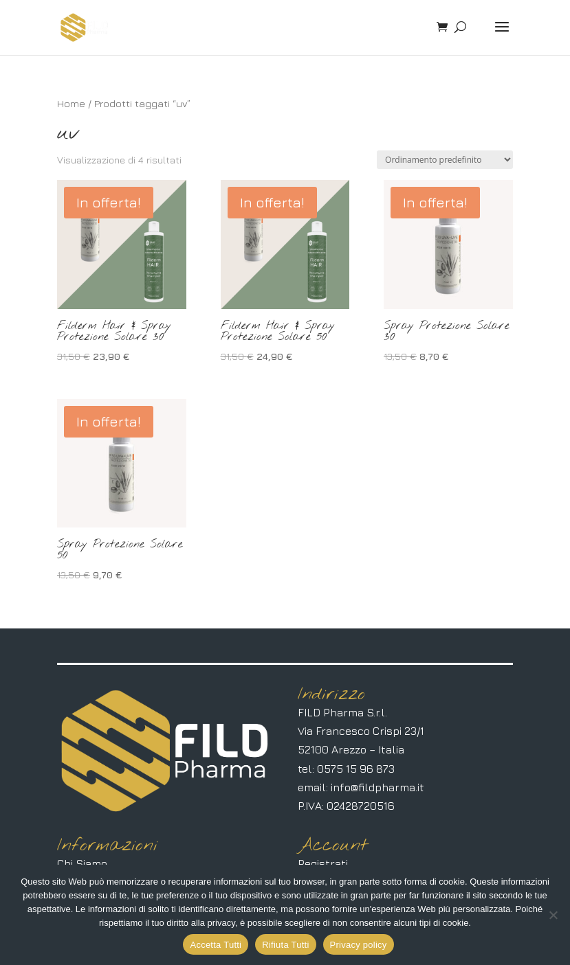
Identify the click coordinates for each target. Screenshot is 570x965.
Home (71, 103)
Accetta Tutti (215, 945)
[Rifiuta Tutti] (553, 915)
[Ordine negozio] (445, 159)
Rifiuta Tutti (285, 945)
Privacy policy (358, 945)
